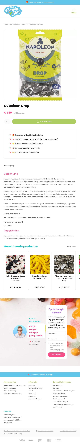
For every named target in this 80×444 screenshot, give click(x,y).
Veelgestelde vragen (60, 396)
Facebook (32, 393)
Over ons (32, 385)
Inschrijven (56, 354)
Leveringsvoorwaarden (68, 431)
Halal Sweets (26, 24)
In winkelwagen (44, 121)
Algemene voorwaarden (12, 393)
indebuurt (32, 396)
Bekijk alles (71, 247)
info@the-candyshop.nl (34, 342)
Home (6, 24)
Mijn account (58, 385)
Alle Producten (15, 24)
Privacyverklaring (10, 391)
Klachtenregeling (10, 388)
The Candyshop (10, 415)
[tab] (9, 166)
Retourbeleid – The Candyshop (15, 385)
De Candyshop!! (59, 399)
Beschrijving (9, 165)
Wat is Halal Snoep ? (36, 388)
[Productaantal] (7, 121)
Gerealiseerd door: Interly (13, 434)
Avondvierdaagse (35, 399)
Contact (56, 388)
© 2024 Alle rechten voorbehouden (17, 431)
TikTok (31, 391)
